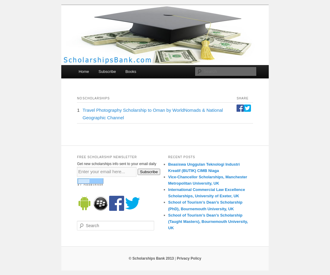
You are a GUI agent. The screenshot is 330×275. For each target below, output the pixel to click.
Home (84, 71)
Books (130, 71)
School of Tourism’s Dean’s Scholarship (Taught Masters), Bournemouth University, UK (208, 221)
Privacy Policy (189, 258)
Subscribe (107, 71)
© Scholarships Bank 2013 (151, 258)
